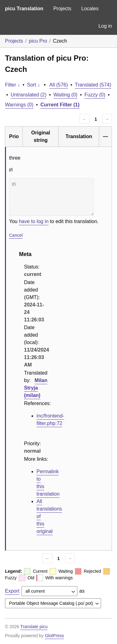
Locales (89, 8)
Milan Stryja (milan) (35, 388)
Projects (62, 8)
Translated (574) (93, 84)
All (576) (58, 84)
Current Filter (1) (60, 104)
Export (12, 591)
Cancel (16, 235)
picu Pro (38, 41)
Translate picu (33, 626)
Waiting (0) (65, 94)
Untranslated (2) (28, 94)
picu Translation (24, 8)
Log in (105, 26)
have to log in (33, 221)
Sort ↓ (33, 84)
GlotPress (54, 635)
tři (51, 197)
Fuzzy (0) (95, 94)
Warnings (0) (19, 104)
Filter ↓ (12, 84)
